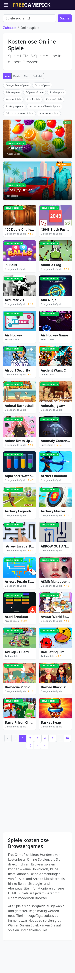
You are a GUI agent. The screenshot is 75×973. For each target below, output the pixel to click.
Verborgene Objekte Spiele (44, 129)
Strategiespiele (14, 129)
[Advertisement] (38, 20)
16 (67, 761)
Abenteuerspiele (48, 136)
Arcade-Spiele (13, 122)
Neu (26, 99)
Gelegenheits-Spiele (17, 108)
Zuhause (9, 50)
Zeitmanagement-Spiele (19, 136)
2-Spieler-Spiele (35, 115)
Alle (7, 99)
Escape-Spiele (54, 122)
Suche (64, 41)
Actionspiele (12, 115)
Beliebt (37, 99)
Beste (17, 99)
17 (29, 768)
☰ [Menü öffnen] (6, 4)
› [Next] (37, 768)
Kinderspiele (56, 115)
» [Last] (44, 768)
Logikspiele (33, 122)
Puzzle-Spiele (42, 108)
